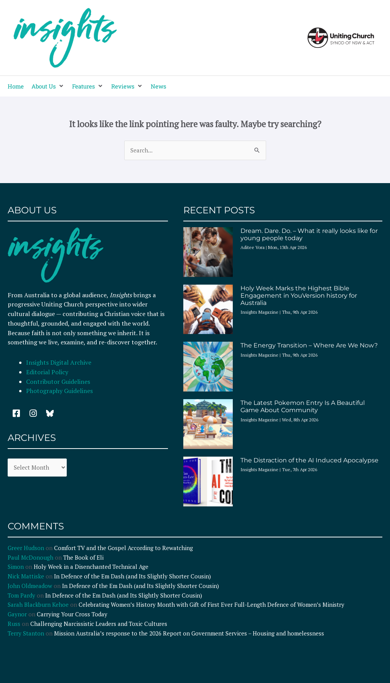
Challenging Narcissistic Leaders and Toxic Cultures (98, 623)
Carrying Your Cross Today (72, 614)
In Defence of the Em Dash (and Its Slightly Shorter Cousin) (132, 576)
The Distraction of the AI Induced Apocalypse (309, 460)
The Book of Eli (83, 557)
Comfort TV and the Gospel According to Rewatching (123, 548)
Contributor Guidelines (58, 381)
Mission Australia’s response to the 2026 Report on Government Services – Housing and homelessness (189, 633)
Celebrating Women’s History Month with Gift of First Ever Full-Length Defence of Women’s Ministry (211, 604)
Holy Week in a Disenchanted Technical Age (91, 566)
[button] (48, 86)
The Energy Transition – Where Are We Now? (309, 345)
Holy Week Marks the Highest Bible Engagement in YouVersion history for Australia (298, 295)
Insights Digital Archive (58, 362)
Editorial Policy (48, 372)
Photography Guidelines (59, 391)
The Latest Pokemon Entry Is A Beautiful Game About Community (302, 406)
